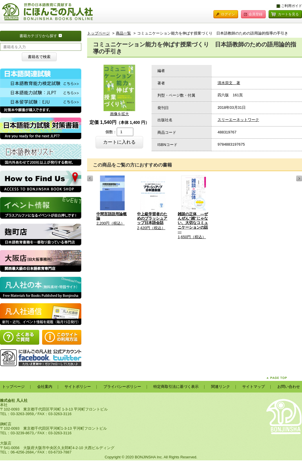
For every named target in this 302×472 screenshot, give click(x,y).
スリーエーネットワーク (238, 119)
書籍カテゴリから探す (50, 35)
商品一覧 (123, 33)
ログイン (228, 14)
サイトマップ (253, 386)
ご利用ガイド (291, 6)
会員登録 (256, 14)
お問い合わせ (288, 386)
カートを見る (288, 14)
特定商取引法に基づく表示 (176, 386)
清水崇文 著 (228, 83)
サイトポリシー (77, 386)
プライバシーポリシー (122, 386)
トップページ (98, 33)
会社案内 (44, 386)
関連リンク (220, 386)
